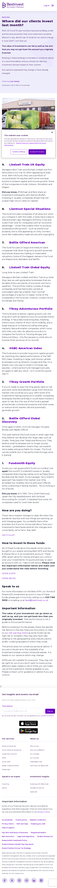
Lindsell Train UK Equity (27, 164)
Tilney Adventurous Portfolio (30, 308)
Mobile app (6, 769)
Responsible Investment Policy (14, 840)
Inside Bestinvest (36, 762)
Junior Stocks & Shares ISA (11, 750)
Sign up (50, 711)
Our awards (34, 758)
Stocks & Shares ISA (9, 746)
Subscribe (33, 792)
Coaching (5, 784)
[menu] (52, 5)
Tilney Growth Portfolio (26, 381)
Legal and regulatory (25, 836)
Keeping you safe (38, 824)
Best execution (8, 836)
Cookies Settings (19, 152)
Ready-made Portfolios (10, 765)
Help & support (8, 828)
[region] (28, 143)
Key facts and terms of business (15, 832)
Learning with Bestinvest (39, 765)
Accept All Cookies (37, 152)
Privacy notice (8, 824)
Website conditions (38, 820)
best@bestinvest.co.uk (36, 600)
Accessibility (7, 820)
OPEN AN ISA (9, 578)
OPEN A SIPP (9, 573)
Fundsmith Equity (22, 463)
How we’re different (37, 750)
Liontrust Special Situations (29, 209)
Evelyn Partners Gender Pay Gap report (18, 844)
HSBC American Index (25, 348)
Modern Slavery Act (45, 836)
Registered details (38, 832)
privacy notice (44, 812)
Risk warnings (22, 824)
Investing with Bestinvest (39, 784)
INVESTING (6, 17)
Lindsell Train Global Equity (29, 267)
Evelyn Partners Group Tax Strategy (16, 848)
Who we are (34, 746)
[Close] (52, 132)
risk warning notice (18, 633)
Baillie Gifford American (27, 242)
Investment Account (9, 754)
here (9, 867)
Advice (4, 788)
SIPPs (4, 758)
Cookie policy (21, 820)
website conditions (47, 716)
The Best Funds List (37, 788)
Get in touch (8, 535)
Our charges (34, 754)
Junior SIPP (6, 762)
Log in (46, 5)
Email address (7, 706)
